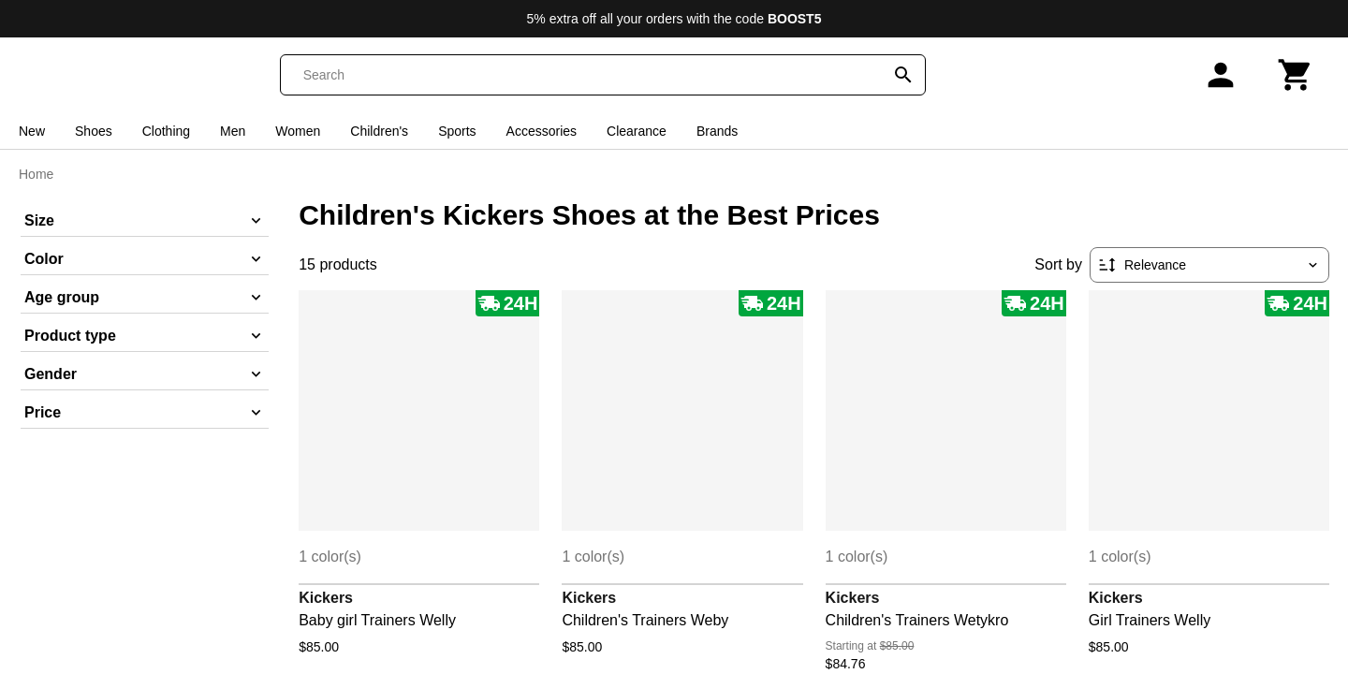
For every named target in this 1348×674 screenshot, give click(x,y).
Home (36, 174)
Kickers (326, 598)
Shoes (93, 131)
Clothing (166, 131)
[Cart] (1295, 75)
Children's (379, 131)
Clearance (637, 131)
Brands (717, 131)
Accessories (541, 131)
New (32, 131)
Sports (457, 131)
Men (232, 131)
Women (297, 131)
